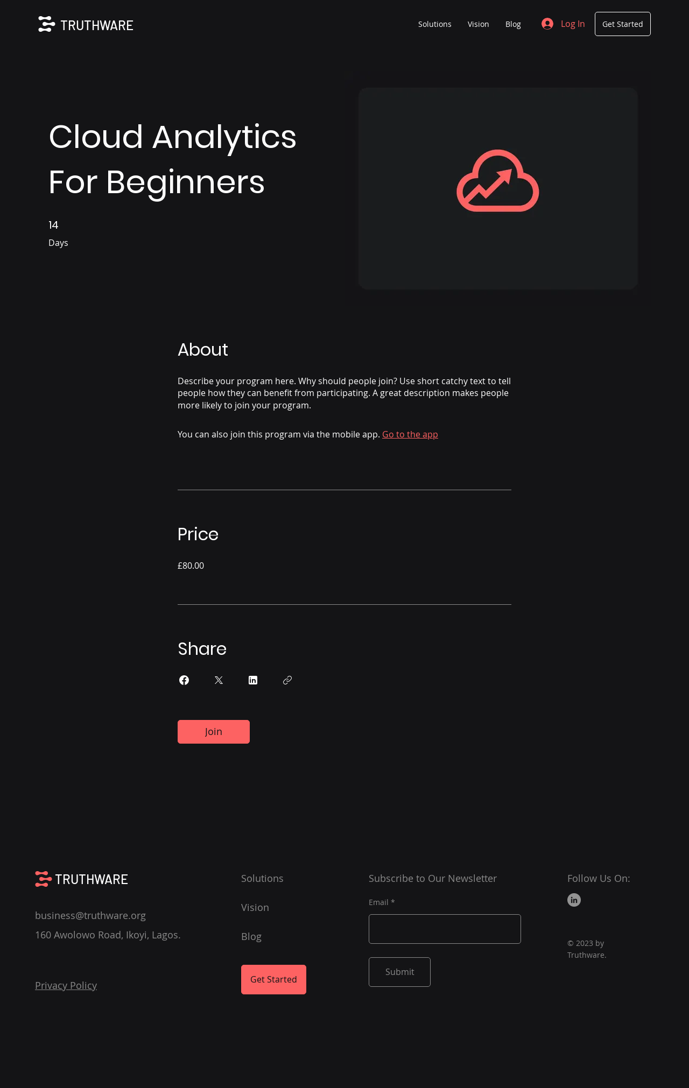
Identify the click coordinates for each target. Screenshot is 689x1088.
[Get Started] (623, 24)
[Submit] (400, 972)
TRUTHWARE (96, 25)
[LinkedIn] (574, 900)
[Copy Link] (287, 680)
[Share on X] (218, 680)
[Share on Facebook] (184, 680)
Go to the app (410, 434)
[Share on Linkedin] (253, 680)
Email (379, 902)
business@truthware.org (90, 915)
